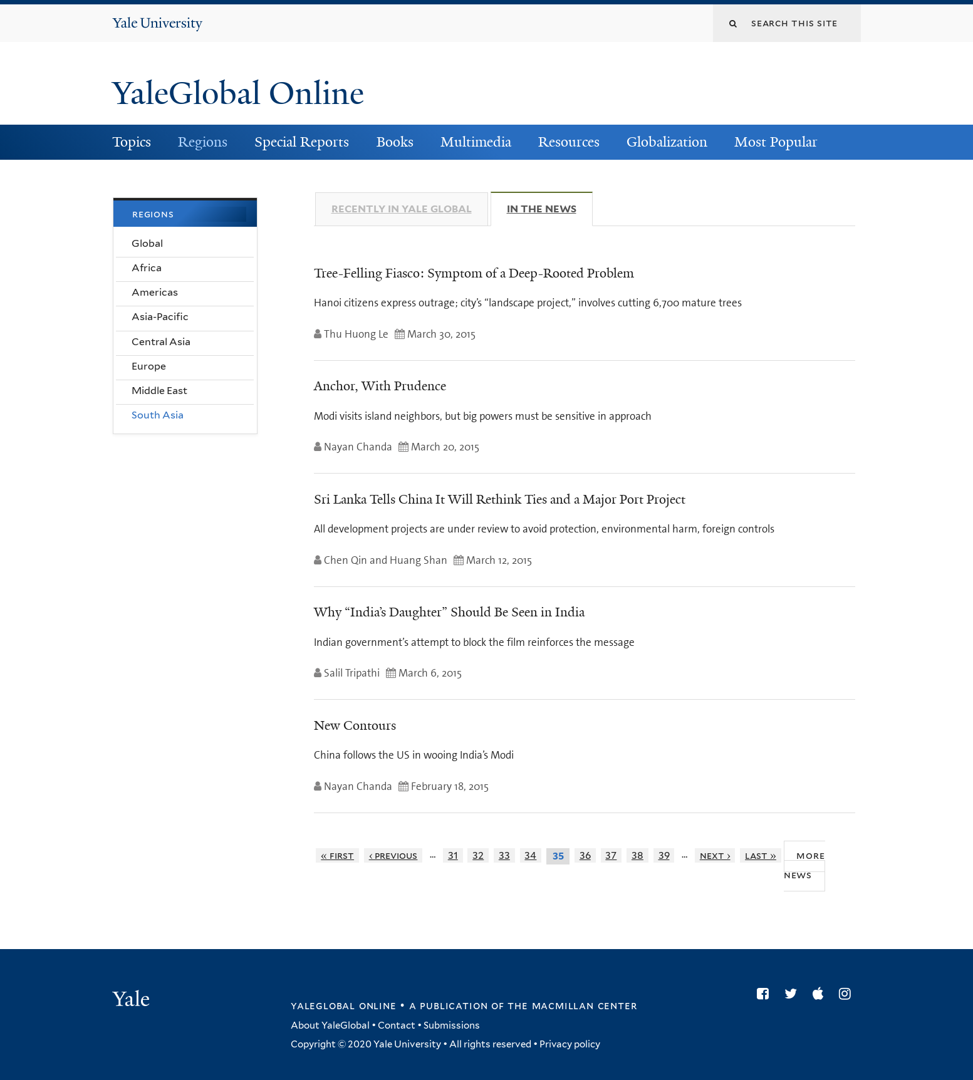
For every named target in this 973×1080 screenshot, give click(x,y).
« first (337, 855)
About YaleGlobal (330, 1025)
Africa (147, 268)
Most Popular (776, 142)
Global (147, 243)
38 (637, 855)
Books (395, 142)
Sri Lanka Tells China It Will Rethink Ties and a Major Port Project (499, 499)
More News (804, 865)
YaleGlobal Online (238, 93)
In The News (550, 208)
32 (478, 855)
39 (664, 855)
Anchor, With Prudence (380, 386)
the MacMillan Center (572, 1005)
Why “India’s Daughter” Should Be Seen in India (449, 612)
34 (530, 855)
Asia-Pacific (160, 317)
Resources (569, 142)
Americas (155, 292)
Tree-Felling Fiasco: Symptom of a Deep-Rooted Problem (474, 273)
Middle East (159, 391)
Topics (131, 142)
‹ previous (393, 855)
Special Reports (301, 142)
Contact (396, 1025)
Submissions (452, 1025)
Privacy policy (569, 1044)
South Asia (158, 415)
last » (760, 855)
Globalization (667, 142)
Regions (202, 142)
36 (585, 855)
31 (453, 855)
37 (611, 855)
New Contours (355, 725)
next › (715, 855)
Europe (149, 366)
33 (504, 855)
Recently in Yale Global (401, 209)
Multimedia (475, 142)
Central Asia (161, 342)
